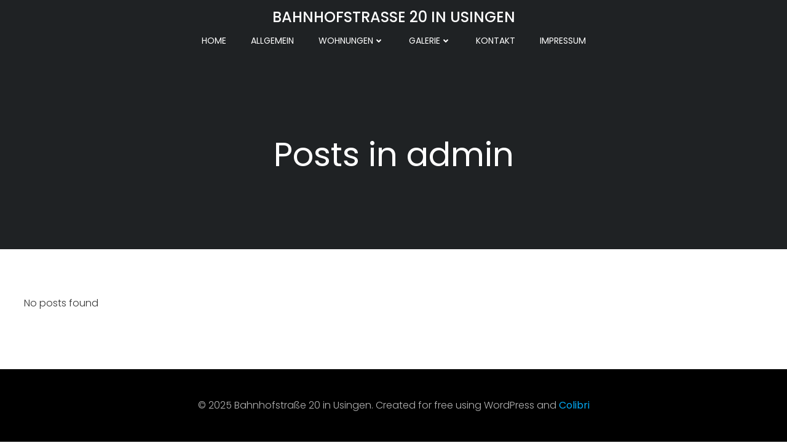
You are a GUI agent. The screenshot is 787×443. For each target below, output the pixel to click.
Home (214, 40)
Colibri (574, 405)
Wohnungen (351, 40)
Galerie (430, 40)
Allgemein (272, 40)
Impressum (563, 40)
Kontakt (495, 40)
